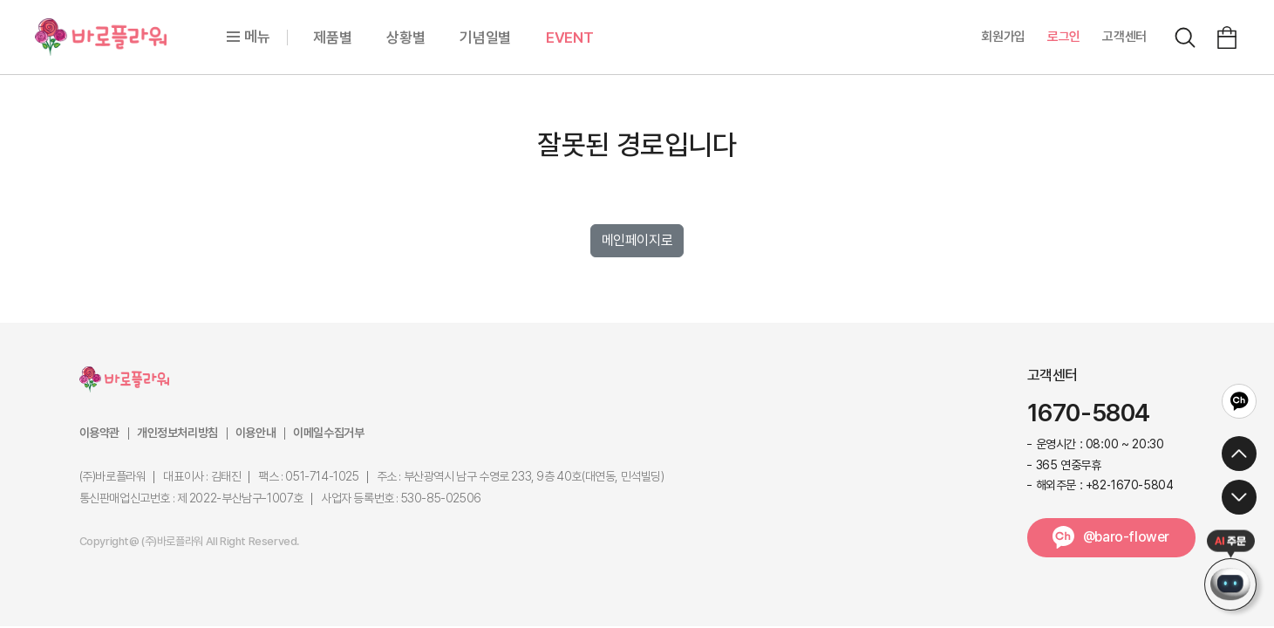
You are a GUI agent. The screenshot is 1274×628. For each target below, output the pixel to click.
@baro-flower (1126, 537)
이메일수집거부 (328, 433)
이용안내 (255, 433)
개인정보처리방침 (177, 433)
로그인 (1063, 36)
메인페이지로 (637, 240)
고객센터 (1124, 36)
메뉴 (248, 36)
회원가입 (1003, 36)
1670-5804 (1088, 413)
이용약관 (99, 433)
